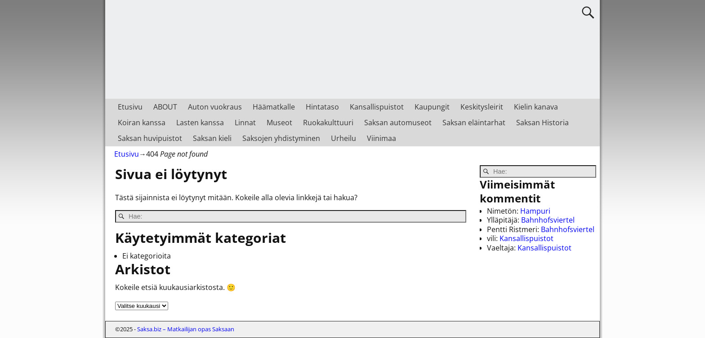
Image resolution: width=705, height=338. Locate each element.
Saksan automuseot (398, 122)
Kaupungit (432, 107)
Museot (279, 122)
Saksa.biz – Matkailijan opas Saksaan (185, 329)
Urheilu (343, 138)
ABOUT (165, 107)
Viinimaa (381, 138)
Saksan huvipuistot (150, 138)
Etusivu (130, 107)
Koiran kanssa (141, 122)
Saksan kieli (212, 138)
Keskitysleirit (481, 107)
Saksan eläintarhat (473, 122)
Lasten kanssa (200, 122)
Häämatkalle (274, 107)
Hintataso (322, 107)
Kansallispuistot (377, 107)
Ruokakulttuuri (328, 122)
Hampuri (535, 211)
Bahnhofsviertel (548, 220)
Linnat (245, 122)
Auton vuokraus (215, 107)
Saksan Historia (542, 122)
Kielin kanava (536, 107)
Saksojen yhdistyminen (281, 138)
